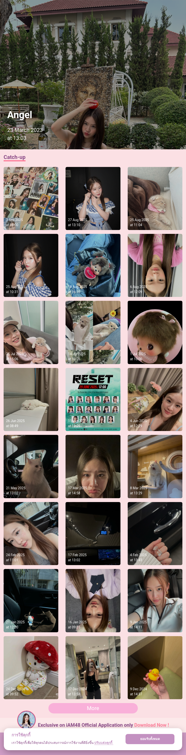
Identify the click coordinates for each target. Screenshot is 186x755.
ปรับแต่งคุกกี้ (103, 743)
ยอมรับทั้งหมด (150, 739)
